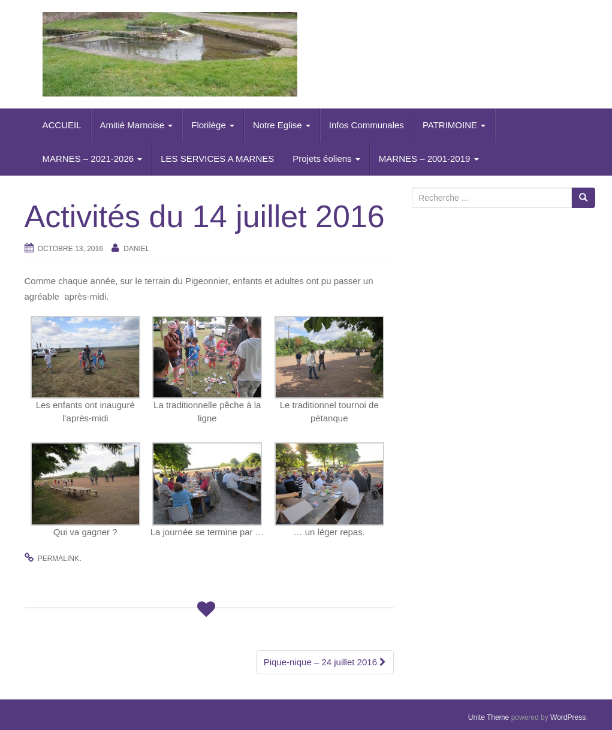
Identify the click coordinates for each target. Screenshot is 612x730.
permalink (58, 558)
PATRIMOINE (454, 125)
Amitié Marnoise (136, 125)
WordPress (568, 717)
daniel (136, 249)
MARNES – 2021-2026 (93, 158)
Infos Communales (366, 125)
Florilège (212, 125)
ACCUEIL (62, 125)
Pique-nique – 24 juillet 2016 (325, 662)
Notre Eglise (281, 125)
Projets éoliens (326, 158)
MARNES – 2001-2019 (429, 158)
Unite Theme (488, 717)
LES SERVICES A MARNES (217, 158)
